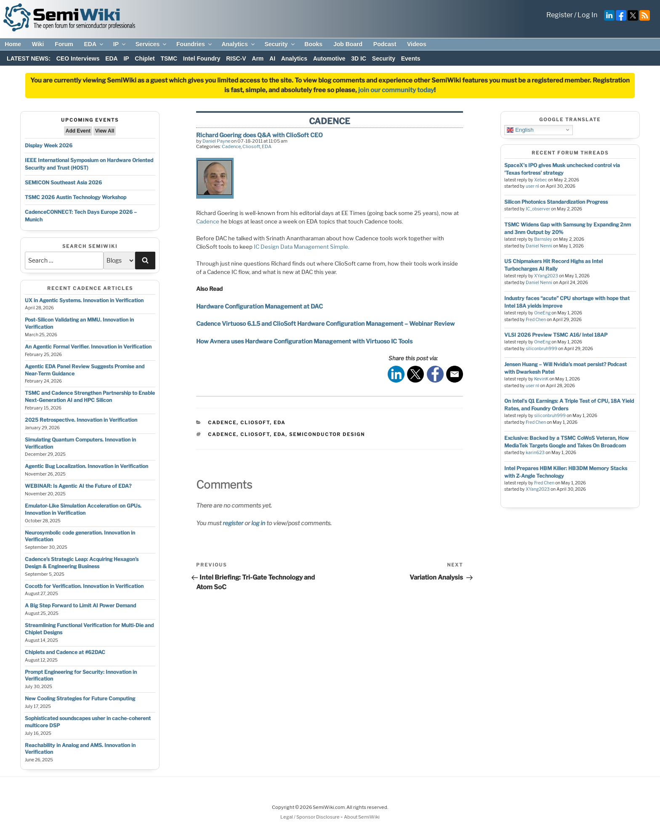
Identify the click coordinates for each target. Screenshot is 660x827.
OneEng (542, 313)
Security (279, 44)
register (233, 523)
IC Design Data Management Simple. (301, 246)
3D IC (358, 58)
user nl (532, 186)
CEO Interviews (78, 58)
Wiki (38, 44)
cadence (222, 434)
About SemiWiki (362, 817)
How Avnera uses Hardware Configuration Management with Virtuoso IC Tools (304, 341)
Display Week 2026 (48, 145)
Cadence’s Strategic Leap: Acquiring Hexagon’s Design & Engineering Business (81, 562)
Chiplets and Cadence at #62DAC (65, 652)
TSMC (168, 58)
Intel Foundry (202, 58)
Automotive (329, 58)
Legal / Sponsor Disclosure (310, 817)
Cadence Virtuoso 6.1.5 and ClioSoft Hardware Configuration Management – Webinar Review (325, 323)
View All (104, 131)
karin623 (535, 452)
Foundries (194, 44)
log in (258, 523)
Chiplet (144, 58)
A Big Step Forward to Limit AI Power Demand (80, 605)
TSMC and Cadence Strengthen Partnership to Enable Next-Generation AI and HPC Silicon (90, 396)
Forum (64, 44)
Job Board (347, 44)
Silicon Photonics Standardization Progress (556, 202)
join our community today (396, 90)
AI (272, 58)
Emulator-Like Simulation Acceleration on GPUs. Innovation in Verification (83, 509)
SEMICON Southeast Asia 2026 (63, 182)
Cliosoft (251, 146)
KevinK (541, 379)
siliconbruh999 (541, 348)
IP (120, 44)
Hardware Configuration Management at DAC (259, 306)
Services (152, 44)
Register (559, 15)
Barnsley (543, 239)
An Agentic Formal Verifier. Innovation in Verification (88, 346)
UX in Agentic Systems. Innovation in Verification (84, 300)
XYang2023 (546, 276)
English (520, 129)
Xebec (540, 180)
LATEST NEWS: (29, 58)
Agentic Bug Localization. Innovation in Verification (86, 466)
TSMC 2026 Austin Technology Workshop (75, 197)
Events (410, 58)
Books (313, 44)
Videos (416, 44)
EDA (94, 44)
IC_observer (538, 209)
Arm (257, 58)
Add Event (78, 131)
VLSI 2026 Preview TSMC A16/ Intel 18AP (555, 335)
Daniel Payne (216, 141)
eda (279, 434)
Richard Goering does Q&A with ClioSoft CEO (259, 134)
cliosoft (255, 434)
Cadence (231, 146)
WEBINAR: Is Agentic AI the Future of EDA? (78, 486)
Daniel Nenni (539, 246)
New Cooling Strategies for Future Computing (80, 698)
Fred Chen (536, 319)
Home (13, 44)
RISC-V (236, 58)
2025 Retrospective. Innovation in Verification (81, 420)
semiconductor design (327, 434)
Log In (587, 15)
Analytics (238, 44)
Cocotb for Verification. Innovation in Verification (84, 586)
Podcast (384, 44)
